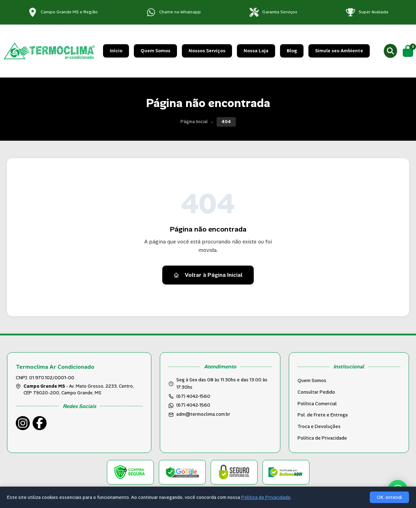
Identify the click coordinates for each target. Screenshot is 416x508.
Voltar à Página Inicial (208, 275)
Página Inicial (194, 122)
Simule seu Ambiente (339, 51)
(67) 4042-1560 (193, 405)
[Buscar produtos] (390, 51)
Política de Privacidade (322, 438)
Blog (292, 51)
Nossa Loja (256, 51)
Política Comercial (317, 404)
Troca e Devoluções (319, 426)
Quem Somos (155, 51)
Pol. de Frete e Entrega (323, 415)
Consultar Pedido (316, 392)
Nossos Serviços (207, 51)
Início (116, 51)
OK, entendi (389, 497)
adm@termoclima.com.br (203, 414)
